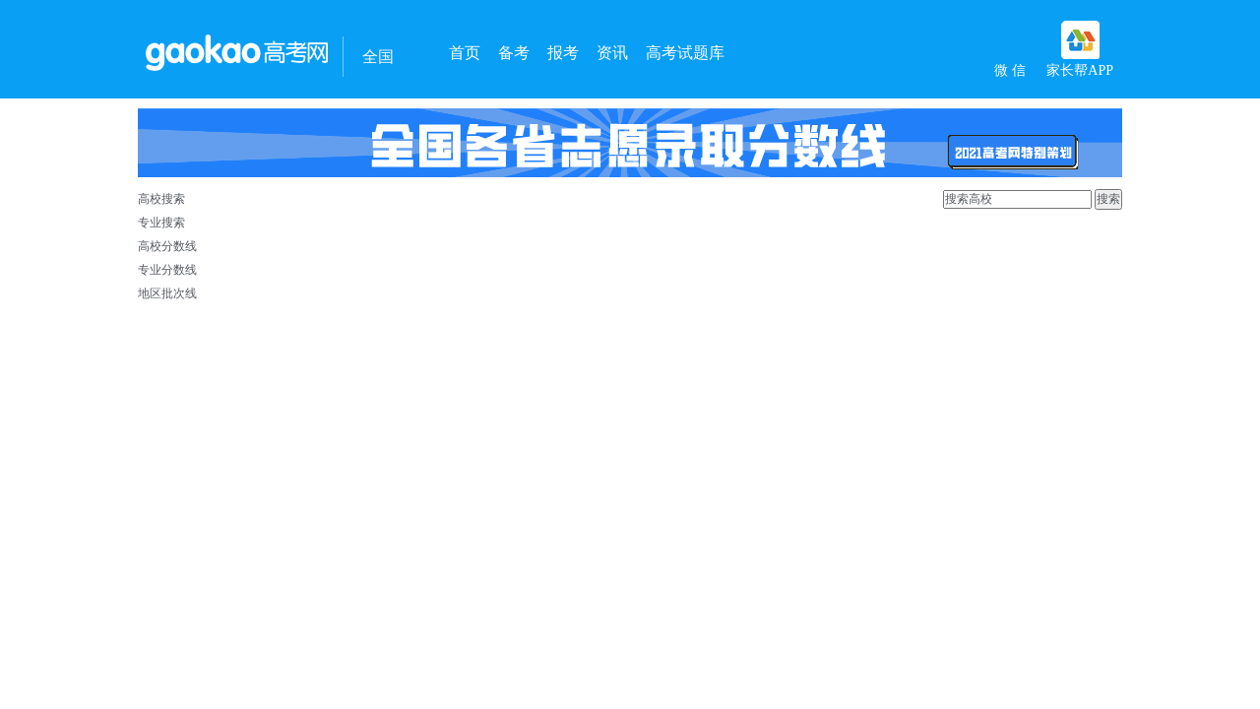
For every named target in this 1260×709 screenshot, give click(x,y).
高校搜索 (161, 199)
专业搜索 (161, 222)
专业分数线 (167, 270)
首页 (464, 52)
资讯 (612, 52)
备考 (514, 52)
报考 (563, 52)
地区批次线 (167, 293)
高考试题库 (685, 52)
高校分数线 (167, 246)
